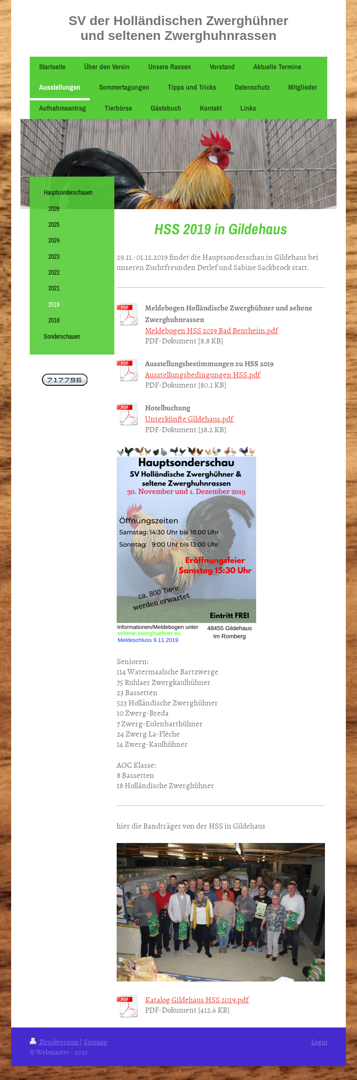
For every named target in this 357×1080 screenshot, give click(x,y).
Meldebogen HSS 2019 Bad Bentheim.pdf (211, 330)
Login (319, 1041)
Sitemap (95, 1041)
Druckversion (54, 1041)
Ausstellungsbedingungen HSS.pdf (202, 374)
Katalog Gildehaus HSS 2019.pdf (197, 999)
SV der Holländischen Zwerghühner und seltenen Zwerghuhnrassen (179, 28)
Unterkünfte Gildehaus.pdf (189, 418)
